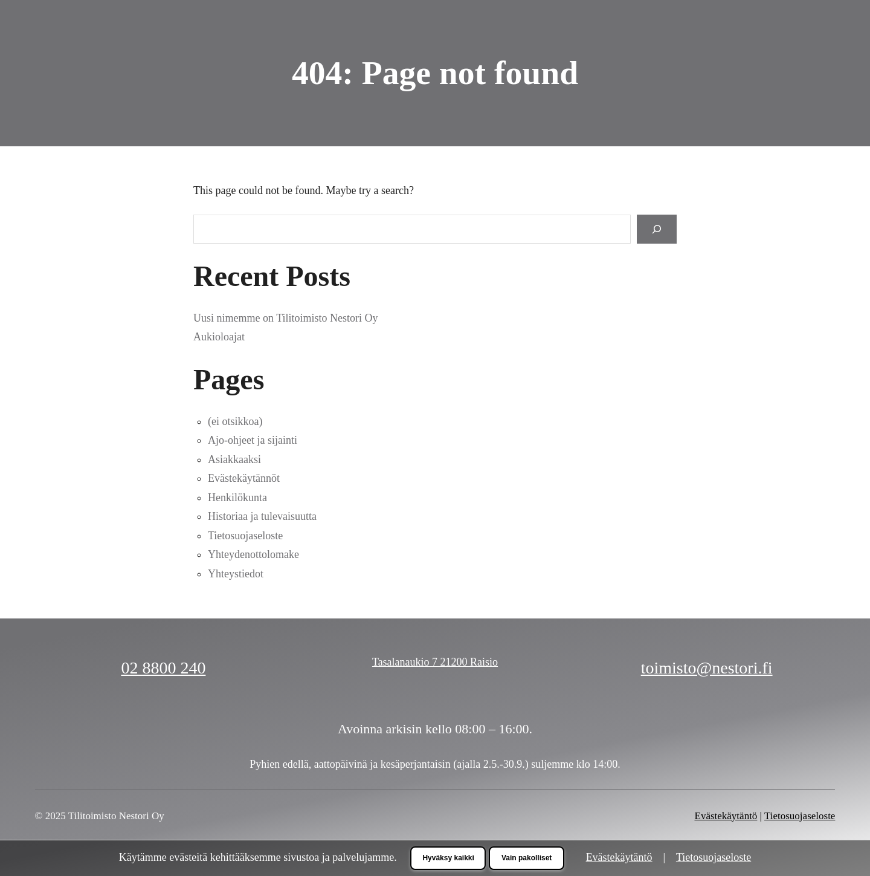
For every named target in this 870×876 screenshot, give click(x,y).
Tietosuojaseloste (245, 536)
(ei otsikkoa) (235, 421)
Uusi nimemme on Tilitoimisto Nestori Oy (285, 318)
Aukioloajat (219, 337)
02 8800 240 (163, 667)
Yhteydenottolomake (253, 554)
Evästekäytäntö (726, 816)
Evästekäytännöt (244, 478)
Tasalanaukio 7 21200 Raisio (435, 662)
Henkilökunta (237, 498)
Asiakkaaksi (234, 459)
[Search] (657, 229)
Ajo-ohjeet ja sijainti (252, 440)
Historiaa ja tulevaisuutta (262, 516)
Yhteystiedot (235, 574)
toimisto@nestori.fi (707, 667)
